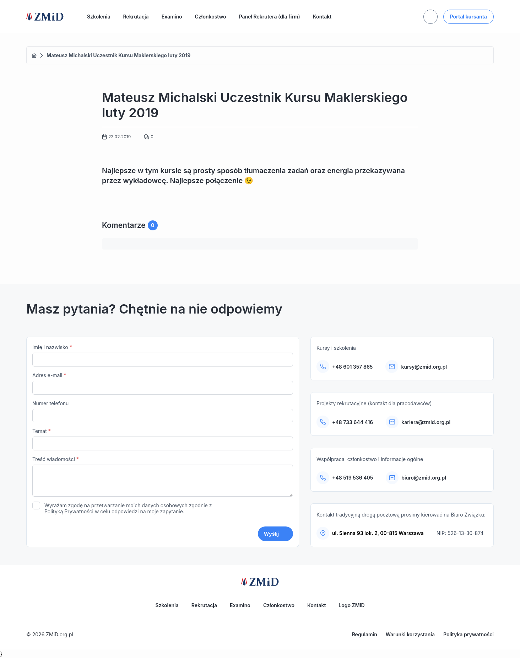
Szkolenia (98, 17)
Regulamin (364, 634)
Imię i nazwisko (162, 355)
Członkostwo (210, 17)
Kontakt (322, 17)
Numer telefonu (162, 411)
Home (34, 55)
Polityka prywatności (468, 634)
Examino (172, 17)
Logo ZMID (351, 605)
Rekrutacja (135, 17)
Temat (162, 439)
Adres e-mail (162, 383)
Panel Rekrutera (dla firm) (269, 17)
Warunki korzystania (410, 634)
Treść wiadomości (162, 477)
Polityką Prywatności (68, 511)
